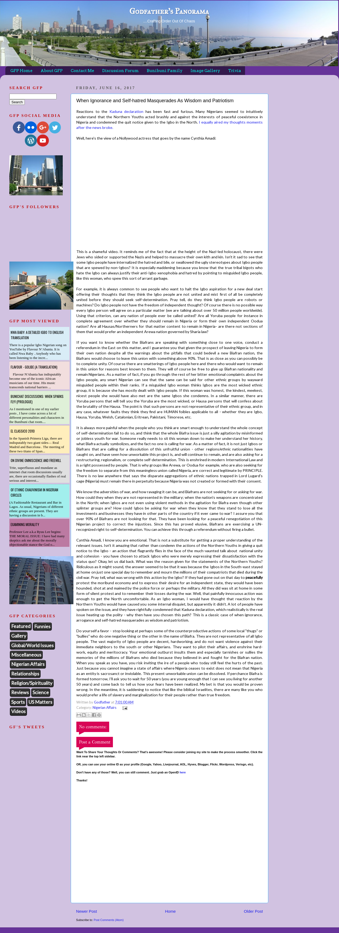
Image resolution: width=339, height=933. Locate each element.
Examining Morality (25, 524)
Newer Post (86, 911)
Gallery (18, 636)
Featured (20, 626)
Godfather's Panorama (169, 11)
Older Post (253, 911)
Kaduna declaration (126, 111)
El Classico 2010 (23, 431)
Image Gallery (205, 70)
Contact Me (82, 70)
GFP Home (21, 70)
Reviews (20, 692)
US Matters (40, 702)
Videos (18, 711)
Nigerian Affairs (104, 707)
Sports (18, 702)
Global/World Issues (32, 645)
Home (170, 911)
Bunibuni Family (165, 70)
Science (41, 692)
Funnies (42, 626)
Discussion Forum (120, 70)
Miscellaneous (26, 655)
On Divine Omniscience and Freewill (36, 460)
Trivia (234, 70)
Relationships (25, 674)
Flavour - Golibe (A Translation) (34, 367)
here (183, 772)
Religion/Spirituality (31, 683)
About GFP (52, 70)
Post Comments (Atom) (109, 920)
